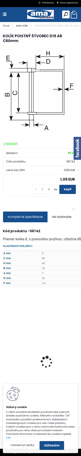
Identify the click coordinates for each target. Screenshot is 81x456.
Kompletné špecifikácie (25, 217)
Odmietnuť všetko (22, 445)
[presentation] (5, 355)
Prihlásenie (48, 2)
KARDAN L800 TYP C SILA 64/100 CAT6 (33, 378)
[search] (66, 14)
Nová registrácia (69, 2)
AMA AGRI (22, 26)
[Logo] (40, 14)
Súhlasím (52, 445)
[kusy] (42, 189)
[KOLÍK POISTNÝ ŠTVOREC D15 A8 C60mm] (40, 89)
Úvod (6, 26)
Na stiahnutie (61, 217)
